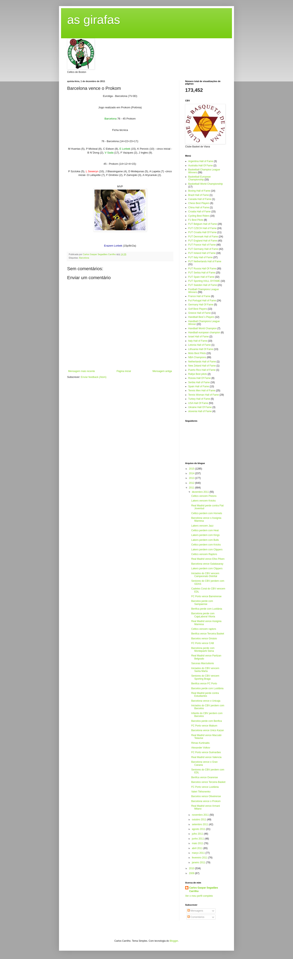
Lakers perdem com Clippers (206, 549)
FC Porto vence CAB (202, 643)
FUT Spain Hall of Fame (201, 276)
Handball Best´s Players (201, 317)
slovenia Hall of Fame (200, 411)
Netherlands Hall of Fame (202, 361)
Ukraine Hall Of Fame (200, 407)
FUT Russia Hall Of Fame (202, 268)
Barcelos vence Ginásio (204, 638)
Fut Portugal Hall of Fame (202, 300)
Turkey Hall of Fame (199, 398)
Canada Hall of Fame (199, 199)
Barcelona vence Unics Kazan (207, 730)
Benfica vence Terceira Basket (207, 633)
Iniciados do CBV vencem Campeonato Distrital (205, 575)
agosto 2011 (199, 829)
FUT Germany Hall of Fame (203, 249)
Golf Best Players (197, 308)
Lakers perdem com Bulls (205, 540)
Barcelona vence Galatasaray (207, 563)
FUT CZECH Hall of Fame (202, 228)
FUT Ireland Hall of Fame (202, 253)
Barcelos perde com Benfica (206, 721)
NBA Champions (197, 357)
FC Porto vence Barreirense (206, 596)
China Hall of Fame (198, 207)
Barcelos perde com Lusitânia (207, 688)
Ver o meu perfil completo (199, 895)
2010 (192, 868)
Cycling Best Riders (199, 215)
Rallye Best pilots (197, 374)
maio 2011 (198, 843)
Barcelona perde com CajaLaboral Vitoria (203, 615)
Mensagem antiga (162, 371)
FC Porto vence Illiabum (204, 725)
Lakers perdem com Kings (205, 535)
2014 (192, 473)
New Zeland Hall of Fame (202, 365)
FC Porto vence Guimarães (206, 752)
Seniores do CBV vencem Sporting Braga (205, 677)
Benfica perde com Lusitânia (206, 608)
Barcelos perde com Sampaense (202, 602)
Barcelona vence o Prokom (206, 801)
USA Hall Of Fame (198, 403)
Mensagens (195, 910)
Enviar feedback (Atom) (93, 377)
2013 (192, 478)
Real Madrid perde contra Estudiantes (205, 694)
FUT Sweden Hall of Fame (202, 285)
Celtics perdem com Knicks (206, 544)
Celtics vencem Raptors (204, 554)
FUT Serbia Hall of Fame (201, 272)
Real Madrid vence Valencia (206, 757)
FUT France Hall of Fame (202, 244)
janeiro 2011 (199, 862)
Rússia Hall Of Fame (199, 378)
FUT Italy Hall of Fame (200, 257)
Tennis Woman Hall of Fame (203, 394)
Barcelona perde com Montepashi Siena (202, 649)
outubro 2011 (199, 819)
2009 (192, 873)
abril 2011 (197, 848)
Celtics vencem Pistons (203, 496)
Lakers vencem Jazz (202, 525)
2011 (192, 487)
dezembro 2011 (201, 491)
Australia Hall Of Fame (200, 165)
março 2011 (199, 852)
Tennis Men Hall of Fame (201, 390)
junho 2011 (198, 838)
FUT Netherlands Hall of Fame (204, 261)
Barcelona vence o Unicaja (205, 700)
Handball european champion (204, 332)
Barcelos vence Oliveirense (206, 796)
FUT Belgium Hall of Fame (202, 224)
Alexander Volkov (200, 747)
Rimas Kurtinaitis (200, 743)
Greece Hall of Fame (199, 313)
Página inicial (124, 371)
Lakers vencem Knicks (203, 500)
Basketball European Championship (199, 178)
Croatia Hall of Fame (199, 211)
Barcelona (84, 258)
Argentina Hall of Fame (200, 161)
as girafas (93, 19)
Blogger (174, 940)
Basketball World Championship (205, 183)
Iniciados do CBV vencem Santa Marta (205, 670)
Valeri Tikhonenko (201, 791)
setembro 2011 (200, 824)
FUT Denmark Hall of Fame (203, 236)
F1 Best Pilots (195, 219)
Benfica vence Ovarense (204, 777)
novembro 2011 (201, 814)
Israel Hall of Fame (198, 336)
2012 (192, 483)
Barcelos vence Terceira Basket (208, 782)
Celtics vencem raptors (203, 629)
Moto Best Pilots (197, 353)
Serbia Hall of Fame (199, 382)
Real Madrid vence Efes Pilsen (207, 558)
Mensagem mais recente (81, 371)
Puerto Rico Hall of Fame (201, 370)
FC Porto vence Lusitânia (205, 787)
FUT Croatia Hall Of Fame (202, 232)
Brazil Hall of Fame (198, 195)
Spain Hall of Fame (198, 386)
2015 (192, 468)
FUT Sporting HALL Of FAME (204, 281)
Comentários (195, 917)
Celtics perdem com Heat (205, 530)
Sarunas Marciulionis (202, 663)
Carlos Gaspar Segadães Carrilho (203, 889)
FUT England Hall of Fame (202, 240)
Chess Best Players (199, 203)
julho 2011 (198, 833)
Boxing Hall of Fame (199, 190)
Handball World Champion (202, 328)
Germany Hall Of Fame (200, 304)
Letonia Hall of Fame (199, 344)
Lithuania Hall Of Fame (200, 349)
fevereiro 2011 (200, 857)
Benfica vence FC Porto (204, 683)
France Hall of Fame (199, 296)
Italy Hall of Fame (197, 340)
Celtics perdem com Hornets (206, 513)
